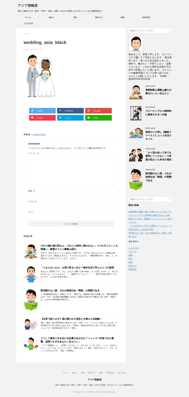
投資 (130, 262)
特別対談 (146, 17)
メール (32, 201)
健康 (122, 17)
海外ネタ (99, 17)
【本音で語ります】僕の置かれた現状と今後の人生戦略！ (71, 319)
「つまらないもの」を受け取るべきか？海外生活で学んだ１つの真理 (77, 267)
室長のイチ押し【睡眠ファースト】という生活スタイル (158, 135)
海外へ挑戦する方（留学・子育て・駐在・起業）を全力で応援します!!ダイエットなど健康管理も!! (94, 385)
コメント (33, 153)
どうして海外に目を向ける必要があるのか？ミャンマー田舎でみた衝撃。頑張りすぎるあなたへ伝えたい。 (77, 340)
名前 (31, 191)
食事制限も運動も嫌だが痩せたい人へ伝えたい (158, 92)
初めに (51, 17)
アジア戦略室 (28, 5)
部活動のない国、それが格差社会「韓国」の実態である (70, 290)
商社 (75, 17)
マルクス (132, 251)
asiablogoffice (39, 134)
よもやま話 (28, 23)
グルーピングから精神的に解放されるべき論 (158, 113)
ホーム (28, 17)
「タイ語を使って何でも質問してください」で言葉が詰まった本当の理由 (158, 156)
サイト (31, 212)
